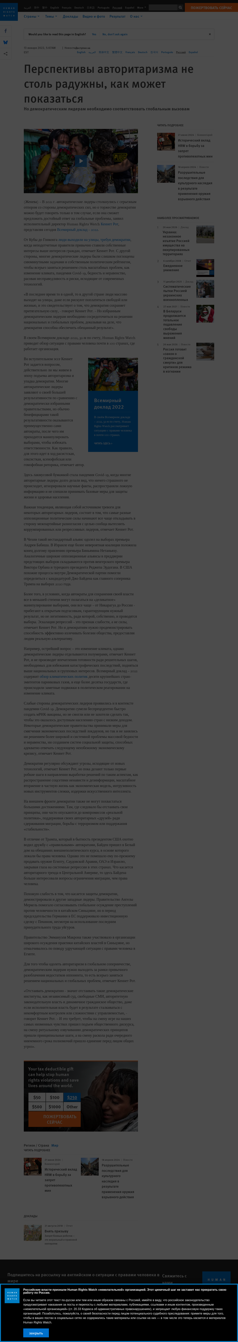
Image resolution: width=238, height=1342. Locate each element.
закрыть (36, 1332)
